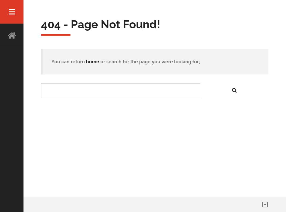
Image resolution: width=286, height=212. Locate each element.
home (92, 61)
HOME (11, 35)
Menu (11, 12)
